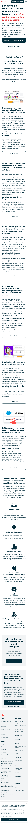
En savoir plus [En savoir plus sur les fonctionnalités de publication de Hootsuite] (14, 153)
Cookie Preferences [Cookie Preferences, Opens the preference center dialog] (14, 819)
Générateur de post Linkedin (19, 742)
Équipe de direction (6, 729)
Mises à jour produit (19, 790)
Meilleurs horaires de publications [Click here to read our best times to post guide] (6, 771)
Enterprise (3, 752)
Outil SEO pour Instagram (18, 738)
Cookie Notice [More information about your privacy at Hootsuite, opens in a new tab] (8, 816)
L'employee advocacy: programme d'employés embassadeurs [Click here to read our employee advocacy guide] (7, 786)
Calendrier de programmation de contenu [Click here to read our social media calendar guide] (6, 777)
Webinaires (17, 772)
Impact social (4, 737)
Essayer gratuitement (18, 1)
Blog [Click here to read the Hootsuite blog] (16, 765)
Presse (3, 734)
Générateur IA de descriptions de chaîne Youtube (20, 752)
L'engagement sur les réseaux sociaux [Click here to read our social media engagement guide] (6, 781)
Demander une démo (14, 46)
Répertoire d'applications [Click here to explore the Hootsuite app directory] (18, 775)
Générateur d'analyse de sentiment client (20, 726)
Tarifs (2, 744)
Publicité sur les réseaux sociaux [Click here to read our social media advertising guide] (7, 795)
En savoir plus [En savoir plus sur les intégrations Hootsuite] (14, 467)
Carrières (3, 726)
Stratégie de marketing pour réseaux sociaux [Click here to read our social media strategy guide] (7, 762)
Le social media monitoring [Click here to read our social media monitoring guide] (5, 791)
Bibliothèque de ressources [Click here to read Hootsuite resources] (18, 769)
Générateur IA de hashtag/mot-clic (19, 730)
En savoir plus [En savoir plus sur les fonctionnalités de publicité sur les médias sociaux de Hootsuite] (14, 401)
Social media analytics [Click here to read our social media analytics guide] (6, 765)
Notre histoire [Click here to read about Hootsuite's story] (4, 724)
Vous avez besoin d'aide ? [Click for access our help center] (19, 786)
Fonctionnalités (5, 754)
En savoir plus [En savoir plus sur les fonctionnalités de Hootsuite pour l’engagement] (14, 216)
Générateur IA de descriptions (19, 722)
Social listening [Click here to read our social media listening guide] (5, 768)
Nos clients (4, 732)
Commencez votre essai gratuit (14, 40)
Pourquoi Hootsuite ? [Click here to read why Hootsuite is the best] (6, 721)
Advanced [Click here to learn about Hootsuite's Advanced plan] (3, 749)
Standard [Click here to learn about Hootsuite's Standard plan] (3, 746)
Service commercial (19, 792)
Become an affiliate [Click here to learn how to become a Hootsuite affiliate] (19, 779)
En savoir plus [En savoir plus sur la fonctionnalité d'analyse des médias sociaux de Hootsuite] (14, 336)
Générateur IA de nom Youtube (20, 747)
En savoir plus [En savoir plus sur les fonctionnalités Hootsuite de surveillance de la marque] (14, 276)
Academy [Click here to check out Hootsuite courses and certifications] (17, 763)
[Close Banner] (26, 803)
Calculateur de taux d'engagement (19, 734)
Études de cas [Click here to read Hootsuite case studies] (18, 760)
